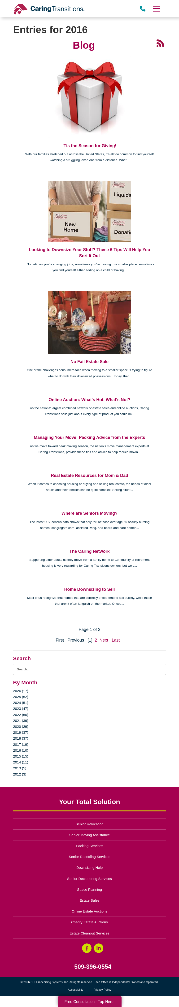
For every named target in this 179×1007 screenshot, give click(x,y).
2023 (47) (20, 709)
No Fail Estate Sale (89, 361)
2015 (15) (20, 756)
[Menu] (156, 9)
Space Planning (89, 889)
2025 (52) (20, 697)
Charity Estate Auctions (89, 922)
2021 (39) (20, 721)
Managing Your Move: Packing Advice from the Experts (89, 437)
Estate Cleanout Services (89, 933)
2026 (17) (20, 691)
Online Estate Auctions (89, 911)
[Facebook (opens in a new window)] (87, 948)
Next (104, 640)
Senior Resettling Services (89, 857)
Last (116, 640)
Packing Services (89, 846)
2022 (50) (20, 715)
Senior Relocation (89, 824)
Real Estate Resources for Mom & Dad (89, 475)
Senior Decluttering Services (89, 879)
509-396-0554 (92, 967)
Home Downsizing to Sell (89, 589)
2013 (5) (19, 768)
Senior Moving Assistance (89, 835)
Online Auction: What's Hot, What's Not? (90, 399)
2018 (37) (20, 738)
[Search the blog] (89, 669)
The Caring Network (89, 551)
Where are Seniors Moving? (89, 513)
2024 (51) (20, 703)
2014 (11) (20, 762)
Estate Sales (89, 900)
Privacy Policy (102, 989)
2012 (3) (19, 774)
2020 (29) (20, 726)
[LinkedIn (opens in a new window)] (98, 948)
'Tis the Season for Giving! (89, 145)
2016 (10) (20, 750)
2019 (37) (20, 732)
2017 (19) (20, 744)
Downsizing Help (89, 868)
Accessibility (75, 989)
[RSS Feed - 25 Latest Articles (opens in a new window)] (160, 42)
